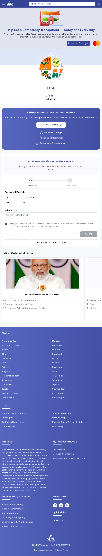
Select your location (41, 4)
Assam (5, 349)
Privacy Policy (61, 550)
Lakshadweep (59, 417)
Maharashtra (8, 397)
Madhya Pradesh (10, 393)
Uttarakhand (58, 393)
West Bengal (58, 397)
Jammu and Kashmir (62, 413)
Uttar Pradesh (58, 389)
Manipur (56, 341)
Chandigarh (7, 417)
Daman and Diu (9, 426)
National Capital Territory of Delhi (67, 422)
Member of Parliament (63, 454)
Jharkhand (7, 380)
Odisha (55, 358)
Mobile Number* (12, 210)
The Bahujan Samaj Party (13, 517)
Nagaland (57, 354)
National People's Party (13, 526)
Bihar (4, 354)
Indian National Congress (14, 508)
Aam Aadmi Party (10, 513)
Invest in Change (78, 43)
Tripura (55, 384)
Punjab (55, 362)
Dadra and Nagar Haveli (13, 422)
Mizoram (56, 349)
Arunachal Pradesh (11, 345)
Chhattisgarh (8, 358)
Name (31, 197)
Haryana (6, 371)
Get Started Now (51, 124)
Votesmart (44, 545)
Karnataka (7, 384)
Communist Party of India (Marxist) (18, 522)
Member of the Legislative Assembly (70, 458)
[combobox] (10, 215)
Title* (7, 197)
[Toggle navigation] (3, 4)
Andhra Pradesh (9, 341)
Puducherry (57, 426)
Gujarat (5, 367)
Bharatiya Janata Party (12, 504)
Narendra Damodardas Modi (42, 294)
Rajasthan (57, 367)
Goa (4, 362)
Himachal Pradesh (10, 375)
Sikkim (55, 371)
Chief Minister (59, 449)
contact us (58, 520)
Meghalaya (57, 345)
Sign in (63, 242)
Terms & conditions (43, 550)
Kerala (5, 389)
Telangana (57, 380)
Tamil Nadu (57, 375)
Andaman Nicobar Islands (14, 413)
